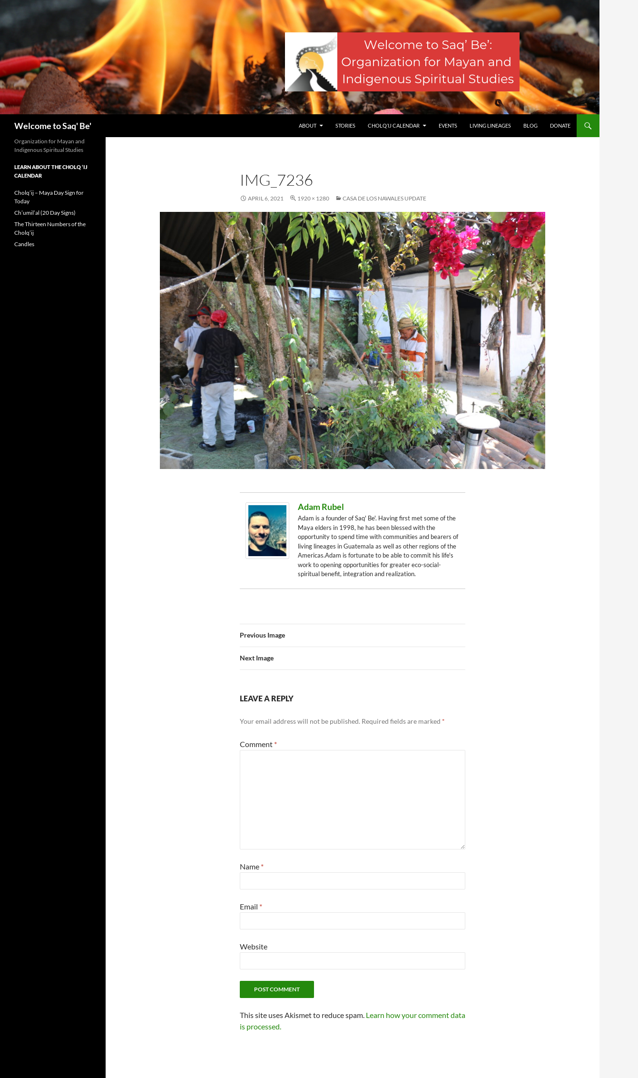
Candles (24, 244)
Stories (345, 125)
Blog (530, 125)
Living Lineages (490, 125)
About (307, 125)
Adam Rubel (321, 506)
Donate (560, 125)
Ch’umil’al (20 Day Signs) (45, 212)
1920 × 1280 (313, 198)
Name (252, 866)
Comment (258, 744)
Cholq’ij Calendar (394, 125)
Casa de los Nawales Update (384, 198)
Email (251, 906)
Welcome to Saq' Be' (52, 125)
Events (448, 125)
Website (253, 946)
